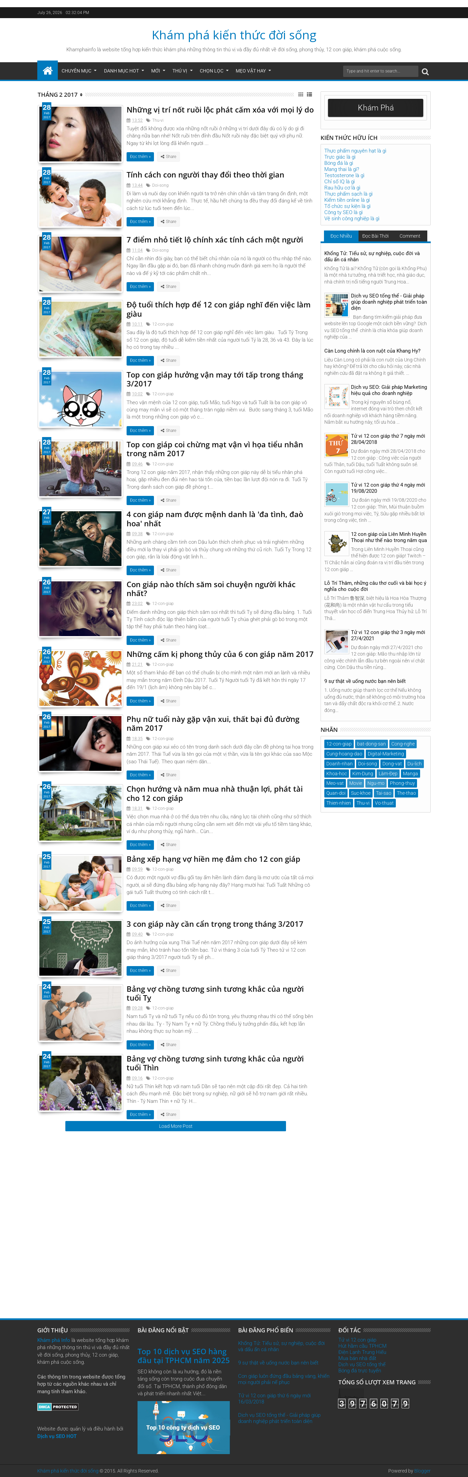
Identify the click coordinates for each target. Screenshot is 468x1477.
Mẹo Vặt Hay (251, 71)
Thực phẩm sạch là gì (348, 194)
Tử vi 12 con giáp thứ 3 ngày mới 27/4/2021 (388, 635)
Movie (355, 783)
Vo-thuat (384, 803)
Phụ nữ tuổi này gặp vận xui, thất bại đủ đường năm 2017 (213, 723)
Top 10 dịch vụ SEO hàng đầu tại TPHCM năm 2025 (184, 1355)
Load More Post (176, 1126)
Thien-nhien (338, 803)
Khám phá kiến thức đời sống (234, 35)
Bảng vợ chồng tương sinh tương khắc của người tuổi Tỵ (215, 993)
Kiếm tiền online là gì (347, 200)
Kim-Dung (362, 773)
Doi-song (160, 185)
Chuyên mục (76, 71)
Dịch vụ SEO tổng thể (362, 1364)
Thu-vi (158, 120)
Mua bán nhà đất (357, 1358)
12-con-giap (163, 324)
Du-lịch (414, 763)
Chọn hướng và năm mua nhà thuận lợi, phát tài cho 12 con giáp (215, 793)
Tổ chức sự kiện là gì (347, 206)
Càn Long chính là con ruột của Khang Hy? (372, 351)
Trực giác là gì (339, 157)
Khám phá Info (53, 1340)
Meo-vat (335, 783)
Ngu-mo (376, 783)
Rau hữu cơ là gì (342, 188)
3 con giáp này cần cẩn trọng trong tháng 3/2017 (215, 924)
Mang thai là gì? (341, 169)
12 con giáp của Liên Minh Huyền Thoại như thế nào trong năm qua (389, 537)
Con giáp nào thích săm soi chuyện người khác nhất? (211, 588)
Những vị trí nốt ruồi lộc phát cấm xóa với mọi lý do (220, 109)
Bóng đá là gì (338, 163)
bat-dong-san (371, 744)
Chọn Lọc (211, 71)
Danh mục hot (121, 71)
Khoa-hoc (336, 773)
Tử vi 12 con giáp (357, 1340)
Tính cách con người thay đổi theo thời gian (205, 174)
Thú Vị (179, 71)
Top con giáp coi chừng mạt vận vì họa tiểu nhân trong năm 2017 (215, 448)
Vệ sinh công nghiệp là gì (351, 218)
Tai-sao (383, 793)
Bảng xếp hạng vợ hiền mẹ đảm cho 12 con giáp (213, 859)
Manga (410, 773)
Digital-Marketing (386, 753)
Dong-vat (392, 763)
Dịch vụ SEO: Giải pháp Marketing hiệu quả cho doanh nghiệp (389, 390)
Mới (155, 71)
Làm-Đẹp (388, 773)
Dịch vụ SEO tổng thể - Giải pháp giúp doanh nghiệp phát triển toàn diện (389, 302)
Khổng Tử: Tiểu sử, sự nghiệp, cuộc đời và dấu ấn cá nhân (372, 256)
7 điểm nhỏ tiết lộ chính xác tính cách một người (215, 239)
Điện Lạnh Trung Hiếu (362, 1352)
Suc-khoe (360, 793)
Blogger (422, 1471)
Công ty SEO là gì (343, 212)
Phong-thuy (402, 783)
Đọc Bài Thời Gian (375, 237)
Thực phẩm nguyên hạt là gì (355, 151)
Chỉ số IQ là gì (339, 182)
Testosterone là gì (344, 175)
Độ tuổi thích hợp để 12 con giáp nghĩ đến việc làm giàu (219, 308)
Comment (410, 236)
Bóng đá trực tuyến (359, 1371)
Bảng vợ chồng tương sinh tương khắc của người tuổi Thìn (215, 1062)
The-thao (406, 793)
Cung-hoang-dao (344, 753)
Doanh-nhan (339, 763)
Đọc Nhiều (341, 236)
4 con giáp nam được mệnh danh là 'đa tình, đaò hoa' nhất (215, 518)
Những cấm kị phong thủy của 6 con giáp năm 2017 (220, 654)
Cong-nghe (403, 744)
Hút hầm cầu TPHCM (362, 1346)
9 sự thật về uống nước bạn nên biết (365, 681)
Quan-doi (336, 793)
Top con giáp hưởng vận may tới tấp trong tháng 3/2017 (215, 378)
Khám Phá (376, 107)
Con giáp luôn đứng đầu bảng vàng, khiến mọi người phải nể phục (283, 1379)
